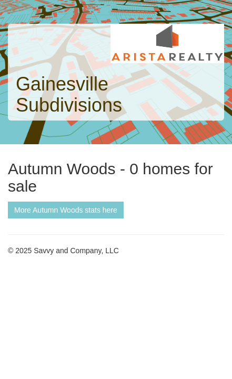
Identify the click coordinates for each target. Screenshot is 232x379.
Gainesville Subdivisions (69, 94)
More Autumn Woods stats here (65, 210)
